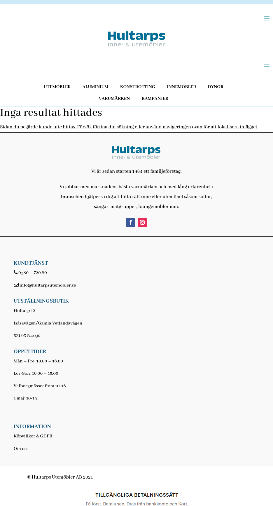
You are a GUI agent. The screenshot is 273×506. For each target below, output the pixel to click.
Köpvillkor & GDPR (33, 436)
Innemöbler (181, 87)
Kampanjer (154, 99)
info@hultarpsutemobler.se (48, 285)
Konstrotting (137, 87)
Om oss (21, 449)
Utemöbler (57, 87)
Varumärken (114, 99)
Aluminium (95, 87)
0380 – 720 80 (32, 273)
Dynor (216, 87)
